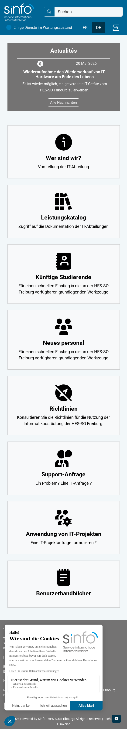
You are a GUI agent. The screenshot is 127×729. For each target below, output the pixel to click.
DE (98, 27)
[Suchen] (89, 12)
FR (85, 27)
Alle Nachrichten (63, 102)
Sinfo (41, 719)
